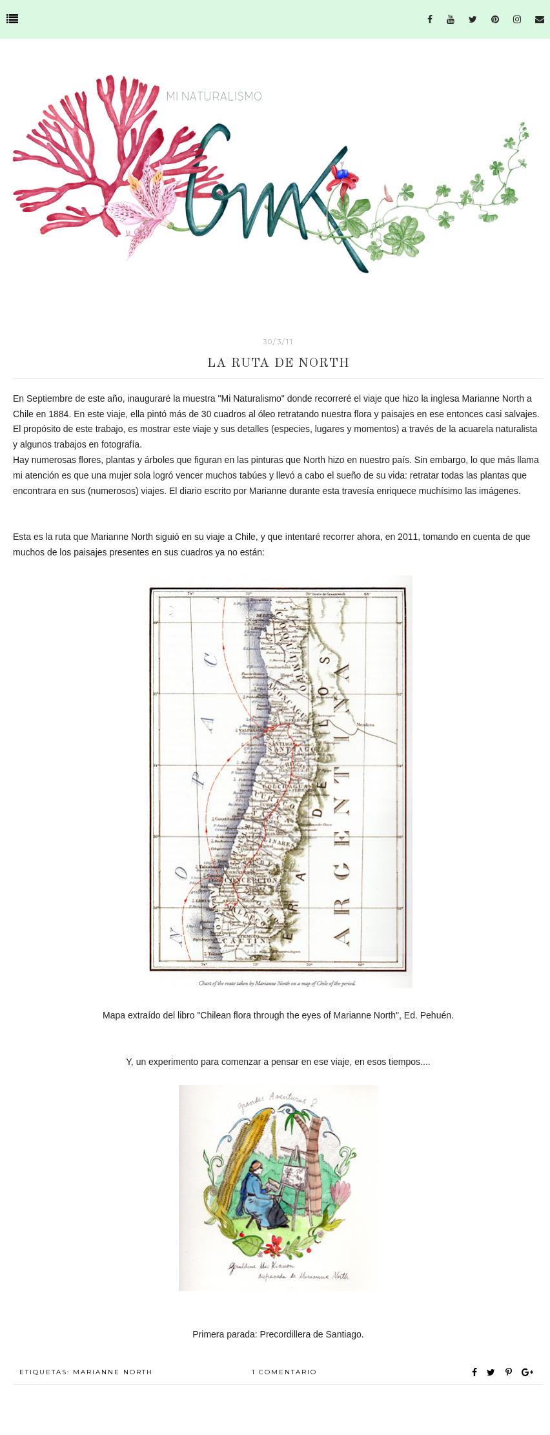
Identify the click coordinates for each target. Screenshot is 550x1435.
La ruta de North (278, 363)
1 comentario (284, 1372)
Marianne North (113, 1372)
